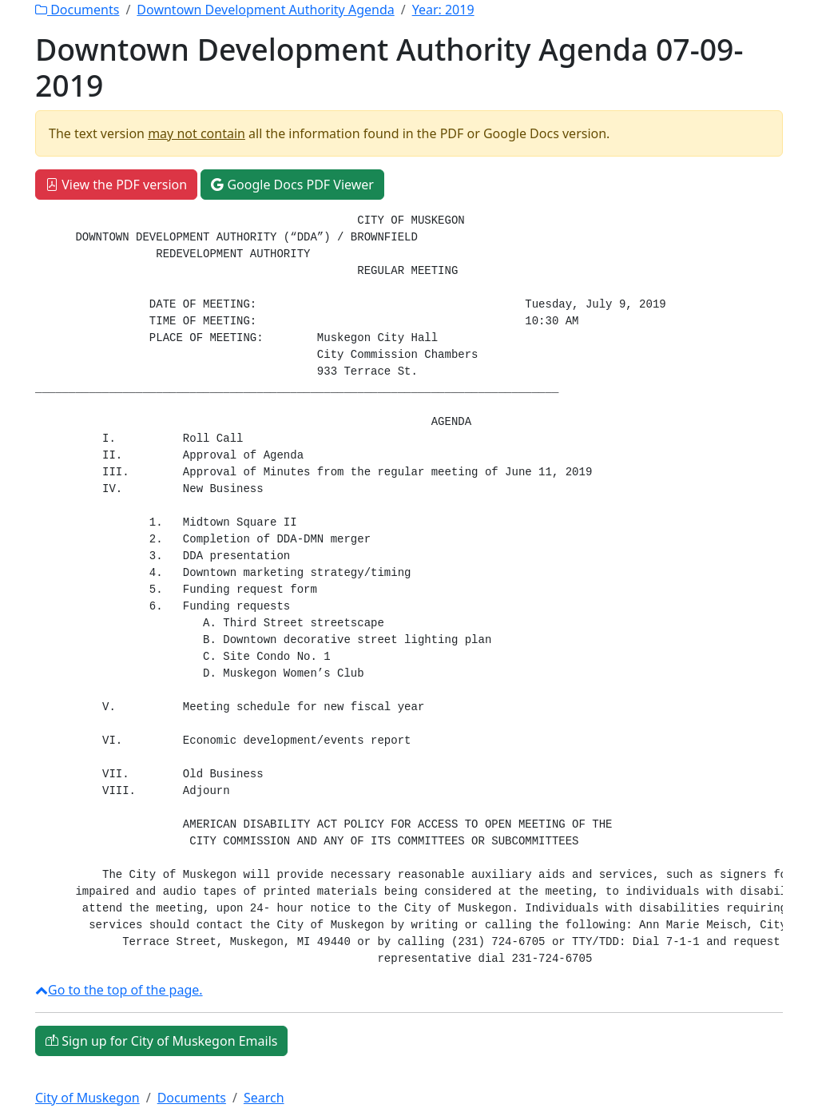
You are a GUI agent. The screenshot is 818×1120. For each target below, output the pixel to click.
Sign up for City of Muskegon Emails (161, 1041)
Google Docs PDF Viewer (292, 184)
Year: (443, 9)
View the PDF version (116, 184)
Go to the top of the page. (119, 990)
